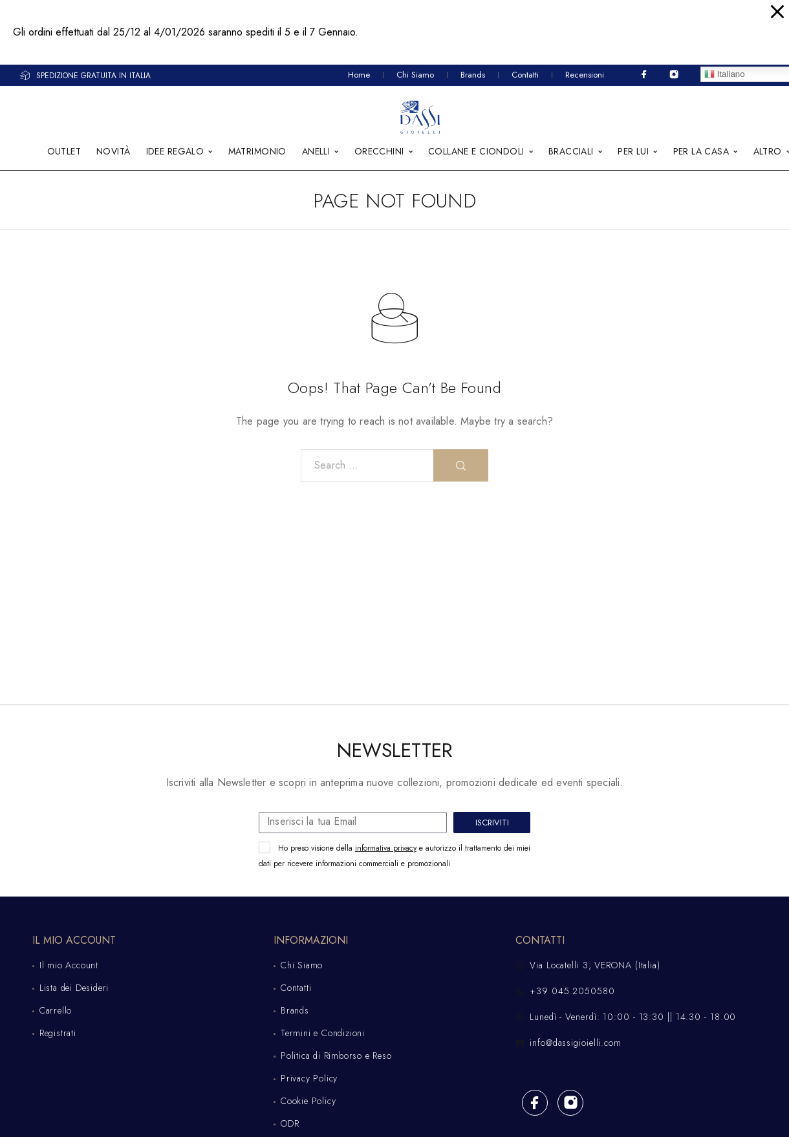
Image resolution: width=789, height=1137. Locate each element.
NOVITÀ (113, 152)
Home (359, 75)
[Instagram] (674, 74)
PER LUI (633, 152)
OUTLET (64, 152)
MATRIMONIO (257, 152)
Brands (472, 75)
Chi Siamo (415, 75)
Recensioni (584, 75)
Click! (706, 32)
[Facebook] (644, 74)
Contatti (525, 75)
